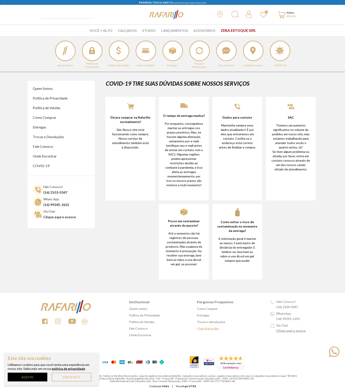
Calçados (127, 30)
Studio (149, 30)
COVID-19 (41, 165)
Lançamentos (174, 30)
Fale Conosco (43, 146)
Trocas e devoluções (211, 322)
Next (340, 2)
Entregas (39, 127)
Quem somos (138, 309)
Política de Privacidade (50, 98)
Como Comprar (44, 117)
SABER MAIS (71, 377)
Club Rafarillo (208, 329)
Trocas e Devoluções (48, 136)
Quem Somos (43, 88)
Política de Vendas (47, 107)
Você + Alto (101, 30)
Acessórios (204, 30)
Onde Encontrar (45, 156)
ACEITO (27, 377)
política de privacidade (68, 368)
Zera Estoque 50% (238, 30)
